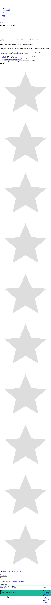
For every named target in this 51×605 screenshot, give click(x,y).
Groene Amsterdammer (22, 61)
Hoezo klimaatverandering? (21, 56)
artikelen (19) (46, 589)
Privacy (9, 587)
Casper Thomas (15, 61)
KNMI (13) (45, 597)
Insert (9, 597)
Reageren (2, 595)
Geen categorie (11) (46, 593)
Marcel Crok (9, 59)
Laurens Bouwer (4, 57)
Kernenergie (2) (46, 595)
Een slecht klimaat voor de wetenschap (16, 52)
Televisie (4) (45, 603)
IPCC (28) (45, 594)
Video (3, 65)
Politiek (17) (45, 600)
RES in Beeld (5, 587)
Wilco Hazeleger (4, 60)
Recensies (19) (46, 602)
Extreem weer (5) (46, 592)
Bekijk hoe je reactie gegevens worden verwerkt (20, 581)
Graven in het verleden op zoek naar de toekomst (10, 65)
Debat (18, 571)
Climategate (1, 587)
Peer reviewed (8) (46, 599)
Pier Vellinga (3, 56)
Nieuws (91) (45, 598)
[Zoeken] (0, 21)
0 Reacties (20, 571)
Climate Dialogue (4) (47, 590)
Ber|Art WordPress (13, 587)
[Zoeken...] (3, 20)
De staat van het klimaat (18, 59)
